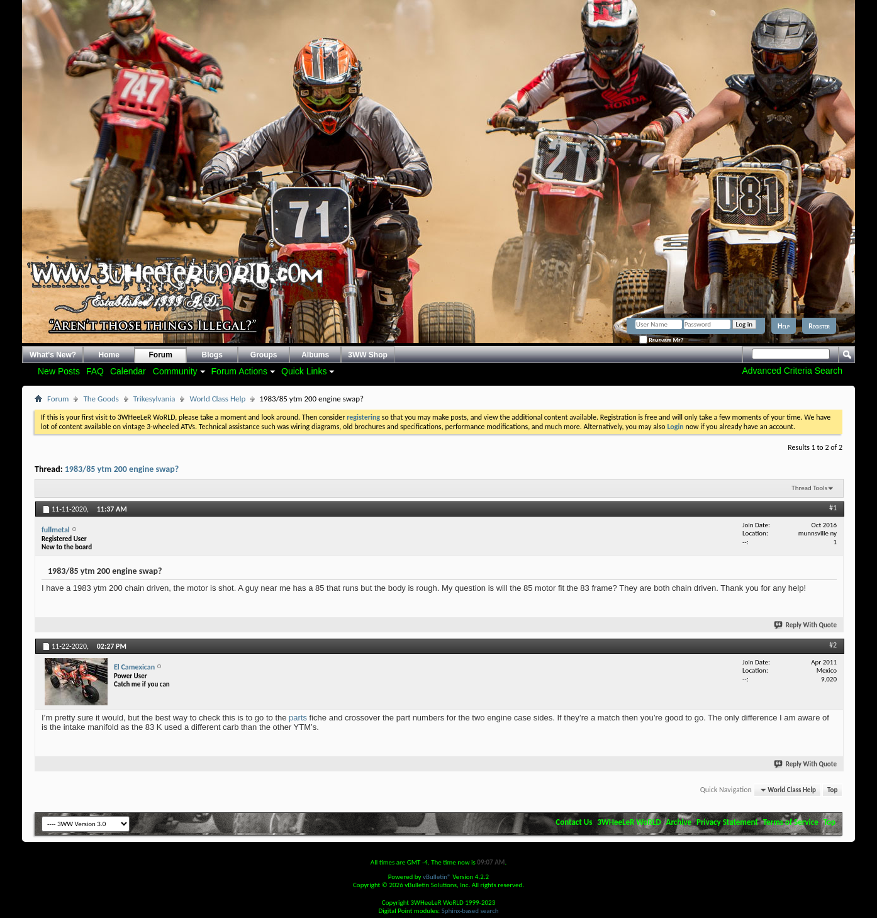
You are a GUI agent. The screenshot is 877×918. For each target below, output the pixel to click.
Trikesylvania (154, 398)
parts (298, 717)
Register (819, 326)
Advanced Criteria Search (792, 371)
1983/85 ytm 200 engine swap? (122, 469)
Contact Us (574, 822)
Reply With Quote (806, 625)
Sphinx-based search (470, 911)
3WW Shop (368, 354)
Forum (160, 354)
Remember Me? (661, 340)
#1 (833, 507)
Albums (315, 354)
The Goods (100, 398)
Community (175, 371)
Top (832, 790)
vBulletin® (437, 877)
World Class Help (217, 398)
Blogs (212, 354)
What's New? (53, 354)
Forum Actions (239, 371)
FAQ (95, 371)
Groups (263, 354)
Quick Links (304, 371)
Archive (679, 822)
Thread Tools (809, 488)
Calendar (128, 371)
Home (109, 354)
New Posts (59, 371)
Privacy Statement (727, 822)
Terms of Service (790, 822)
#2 (833, 645)
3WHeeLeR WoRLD (629, 822)
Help (784, 326)
